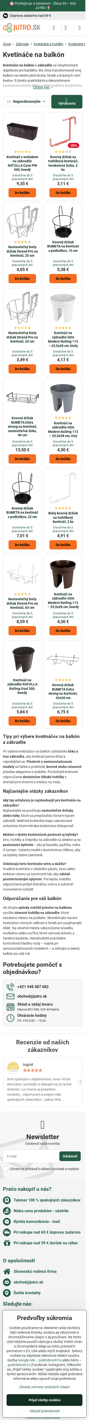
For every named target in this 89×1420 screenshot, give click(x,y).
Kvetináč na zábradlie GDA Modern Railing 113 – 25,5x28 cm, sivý (63, 429)
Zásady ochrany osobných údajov (44, 1387)
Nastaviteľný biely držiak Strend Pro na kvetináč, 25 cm (22, 251)
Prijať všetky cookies (45, 1400)
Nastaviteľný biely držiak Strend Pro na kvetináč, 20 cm (22, 337)
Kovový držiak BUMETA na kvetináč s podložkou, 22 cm (22, 512)
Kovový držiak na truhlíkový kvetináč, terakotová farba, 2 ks (63, 163)
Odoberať (70, 1156)
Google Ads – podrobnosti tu (39, 1360)
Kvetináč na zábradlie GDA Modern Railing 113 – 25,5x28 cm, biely (63, 339)
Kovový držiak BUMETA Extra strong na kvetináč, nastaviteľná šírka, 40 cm (22, 426)
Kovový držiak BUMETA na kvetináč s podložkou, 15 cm (63, 246)
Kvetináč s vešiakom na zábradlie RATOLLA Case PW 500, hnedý (22, 163)
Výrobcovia (67, 101)
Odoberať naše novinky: (43, 1144)
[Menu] (79, 28)
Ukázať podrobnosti (45, 1411)
